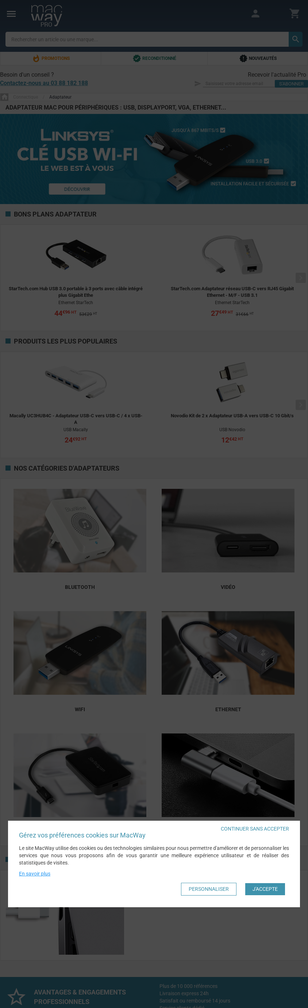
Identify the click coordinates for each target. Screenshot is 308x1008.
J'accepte (265, 890)
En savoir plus (34, 874)
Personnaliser (209, 890)
